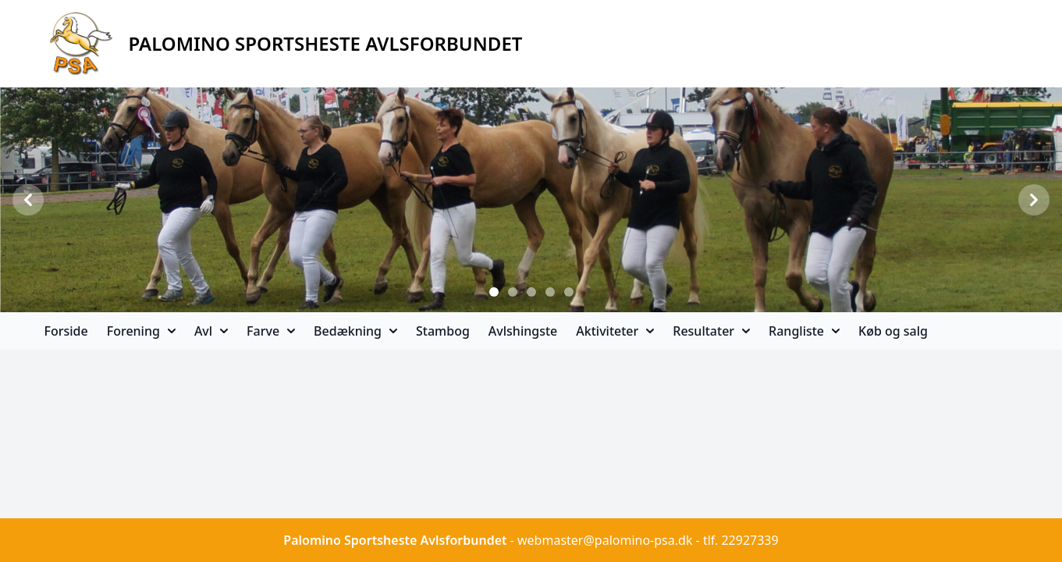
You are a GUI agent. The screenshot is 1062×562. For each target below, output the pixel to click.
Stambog (443, 331)
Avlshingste (522, 331)
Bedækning (355, 331)
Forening (141, 331)
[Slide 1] (494, 292)
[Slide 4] (550, 292)
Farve (271, 331)
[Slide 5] (569, 292)
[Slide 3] (531, 292)
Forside (66, 331)
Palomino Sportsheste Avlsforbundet (394, 540)
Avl (211, 331)
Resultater (711, 331)
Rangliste (804, 331)
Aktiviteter (615, 331)
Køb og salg (893, 331)
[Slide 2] (512, 292)
